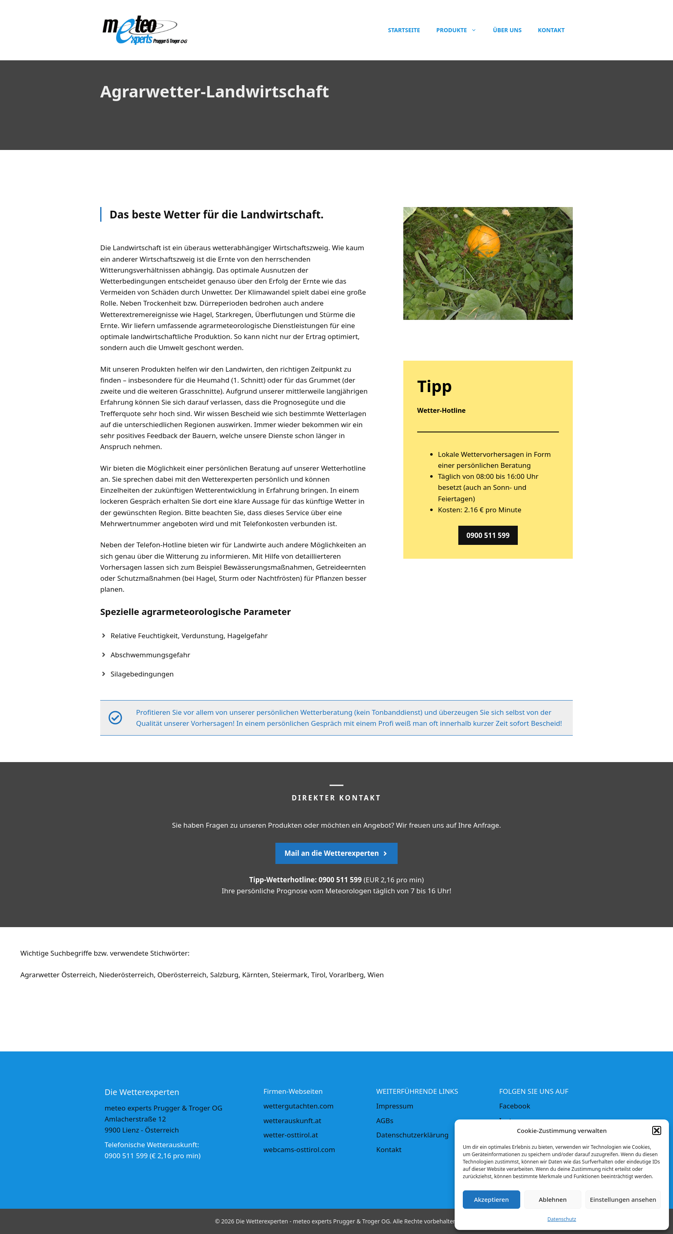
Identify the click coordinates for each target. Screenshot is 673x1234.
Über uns (507, 30)
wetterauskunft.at (292, 1120)
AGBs (384, 1120)
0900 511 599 (488, 535)
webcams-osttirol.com (299, 1149)
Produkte (460, 30)
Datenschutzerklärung (412, 1134)
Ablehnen (553, 1199)
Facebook (514, 1106)
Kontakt (551, 30)
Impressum (394, 1106)
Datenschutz (562, 1219)
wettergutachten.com (299, 1106)
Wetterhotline (343, 468)
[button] (657, 1130)
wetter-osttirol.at (291, 1134)
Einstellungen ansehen (623, 1199)
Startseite (404, 30)
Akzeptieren (491, 1199)
